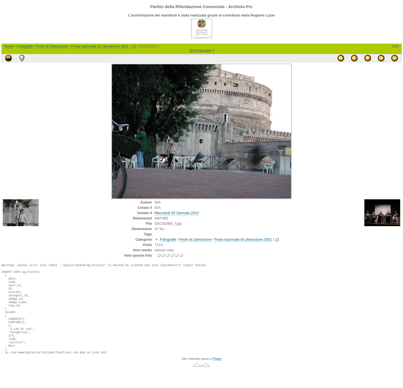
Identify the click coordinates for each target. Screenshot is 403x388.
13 (133, 46)
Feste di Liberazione (52, 46)
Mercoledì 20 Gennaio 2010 (176, 213)
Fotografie (25, 46)
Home (9, 46)
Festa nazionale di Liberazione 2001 (100, 46)
